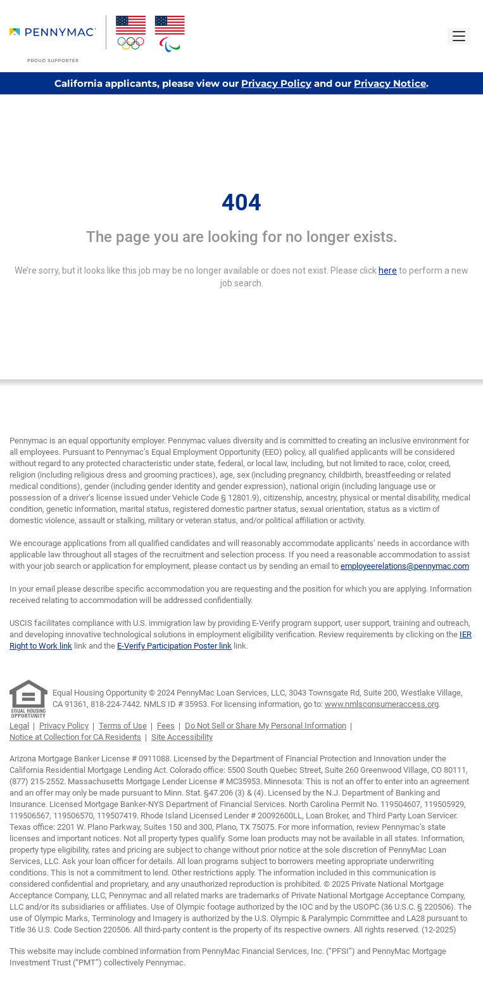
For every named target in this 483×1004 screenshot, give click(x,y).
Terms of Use (123, 725)
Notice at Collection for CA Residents (75, 737)
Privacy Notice (390, 83)
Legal (19, 725)
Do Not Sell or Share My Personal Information (265, 725)
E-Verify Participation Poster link (174, 646)
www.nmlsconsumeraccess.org (382, 704)
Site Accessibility (182, 737)
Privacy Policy (276, 83)
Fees (166, 725)
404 (241, 202)
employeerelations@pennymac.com (405, 566)
